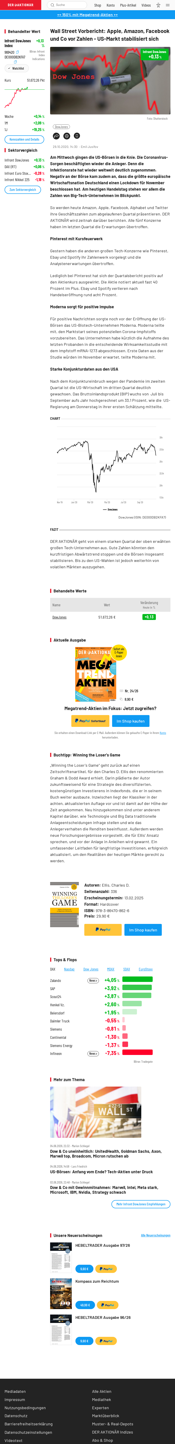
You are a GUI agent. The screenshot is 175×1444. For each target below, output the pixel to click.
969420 (12, 51)
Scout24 (55, 996)
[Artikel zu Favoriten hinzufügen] (77, 136)
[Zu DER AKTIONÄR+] (128, 5)
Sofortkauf (90, 721)
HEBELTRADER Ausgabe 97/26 (102, 1245)
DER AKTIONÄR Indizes (112, 1431)
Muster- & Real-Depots (112, 1423)
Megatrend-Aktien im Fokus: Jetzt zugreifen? (110, 708)
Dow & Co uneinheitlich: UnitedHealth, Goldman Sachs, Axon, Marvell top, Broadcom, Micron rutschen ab (106, 1153)
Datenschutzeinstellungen (28, 1432)
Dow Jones (90, 968)
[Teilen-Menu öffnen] (56, 136)
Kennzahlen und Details (24, 139)
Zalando (55, 980)
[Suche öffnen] (52, 5)
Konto (163, 733)
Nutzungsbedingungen (25, 1407)
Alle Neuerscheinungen (155, 1235)
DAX (52, 968)
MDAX (110, 968)
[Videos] (146, 5)
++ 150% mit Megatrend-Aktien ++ (87, 14)
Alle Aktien (101, 1391)
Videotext (14, 1440)
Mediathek (101, 1399)
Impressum (15, 1399)
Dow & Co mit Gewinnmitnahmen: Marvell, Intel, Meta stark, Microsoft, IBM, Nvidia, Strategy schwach (104, 1189)
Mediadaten (15, 1391)
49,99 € (85, 1305)
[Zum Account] (110, 5)
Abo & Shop (102, 1440)
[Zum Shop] (98, 5)
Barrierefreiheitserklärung (29, 1423)
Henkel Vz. (57, 1004)
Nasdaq (69, 968)
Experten (100, 1407)
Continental (58, 1037)
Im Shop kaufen (131, 720)
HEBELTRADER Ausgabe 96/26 (103, 1317)
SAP (52, 988)
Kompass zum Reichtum (97, 1281)
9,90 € (84, 1269)
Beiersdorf (57, 1013)
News (93, 980)
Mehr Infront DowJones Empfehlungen (140, 1204)
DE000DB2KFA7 (15, 56)
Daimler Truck (59, 1021)
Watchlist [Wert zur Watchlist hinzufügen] (18, 68)
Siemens (56, 1029)
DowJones (61, 126)
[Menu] (169, 5)
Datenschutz (16, 1415)
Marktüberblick (105, 1415)
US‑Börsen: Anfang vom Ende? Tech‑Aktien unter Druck (101, 1171)
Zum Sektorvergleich (23, 189)
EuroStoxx (146, 968)
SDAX (126, 968)
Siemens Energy (61, 1045)
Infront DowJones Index (18, 43)
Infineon (56, 1053)
